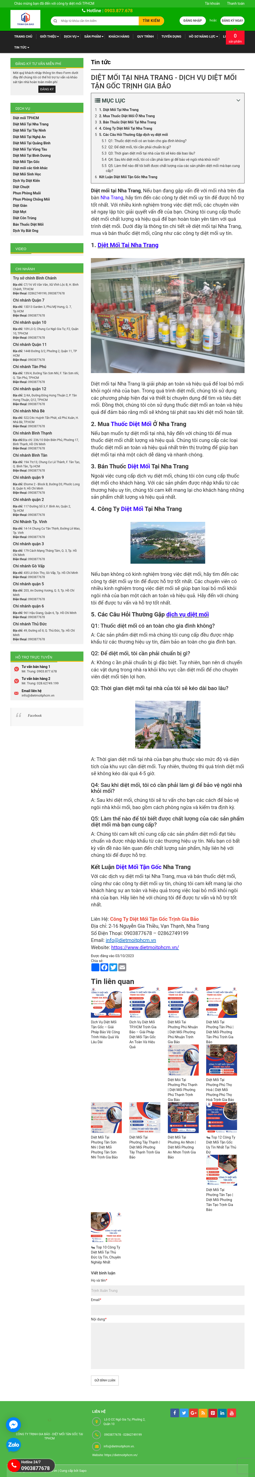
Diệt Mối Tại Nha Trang (31, 124)
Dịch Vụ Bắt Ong (25, 231)
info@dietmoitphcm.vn (131, 940)
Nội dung (98, 1319)
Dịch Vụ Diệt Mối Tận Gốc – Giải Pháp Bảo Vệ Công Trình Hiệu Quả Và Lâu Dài (105, 1032)
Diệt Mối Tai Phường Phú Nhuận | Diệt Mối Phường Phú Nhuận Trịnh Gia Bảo (183, 1032)
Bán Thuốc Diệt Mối (28, 224)
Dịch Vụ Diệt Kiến (26, 181)
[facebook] (174, 1413)
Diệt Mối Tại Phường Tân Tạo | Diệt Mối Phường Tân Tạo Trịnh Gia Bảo (219, 1200)
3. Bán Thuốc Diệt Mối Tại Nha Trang (127, 122)
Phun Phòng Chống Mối (31, 199)
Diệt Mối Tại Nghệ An (29, 137)
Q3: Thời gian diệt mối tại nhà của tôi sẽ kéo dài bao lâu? (151, 153)
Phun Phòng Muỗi (27, 193)
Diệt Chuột (21, 187)
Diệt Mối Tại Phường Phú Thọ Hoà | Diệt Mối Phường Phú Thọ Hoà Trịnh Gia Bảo (220, 1090)
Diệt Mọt (19, 212)
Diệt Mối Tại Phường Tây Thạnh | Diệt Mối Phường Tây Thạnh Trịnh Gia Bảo (144, 1147)
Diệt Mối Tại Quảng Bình (32, 143)
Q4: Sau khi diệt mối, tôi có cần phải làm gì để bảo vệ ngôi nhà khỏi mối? (163, 160)
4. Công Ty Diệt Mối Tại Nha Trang (125, 128)
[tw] (184, 1413)
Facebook (35, 715)
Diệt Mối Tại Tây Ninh (29, 130)
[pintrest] (212, 1413)
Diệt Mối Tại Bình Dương (32, 156)
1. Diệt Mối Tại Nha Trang (118, 110)
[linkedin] (222, 1413)
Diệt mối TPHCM (26, 118)
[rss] (203, 1413)
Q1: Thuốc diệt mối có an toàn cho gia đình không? (147, 141)
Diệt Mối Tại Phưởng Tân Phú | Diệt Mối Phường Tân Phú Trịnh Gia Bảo (220, 1032)
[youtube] (231, 1413)
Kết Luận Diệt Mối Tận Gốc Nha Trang (128, 177)
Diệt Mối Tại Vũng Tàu (30, 149)
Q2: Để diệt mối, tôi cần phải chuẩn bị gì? (139, 147)
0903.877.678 (119, 10)
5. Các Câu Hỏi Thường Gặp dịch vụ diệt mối (133, 135)
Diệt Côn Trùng (24, 218)
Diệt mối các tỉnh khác (30, 168)
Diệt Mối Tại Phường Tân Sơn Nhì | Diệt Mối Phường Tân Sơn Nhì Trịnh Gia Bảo (104, 1147)
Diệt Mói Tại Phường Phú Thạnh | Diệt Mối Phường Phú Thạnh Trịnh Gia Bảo (182, 1090)
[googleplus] (193, 1413)
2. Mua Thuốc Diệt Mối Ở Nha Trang (127, 116)
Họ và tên (99, 1280)
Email (96, 1300)
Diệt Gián (20, 206)
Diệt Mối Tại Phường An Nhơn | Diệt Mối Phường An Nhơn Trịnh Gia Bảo (182, 1147)
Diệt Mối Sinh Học (27, 174)
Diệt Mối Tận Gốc (26, 162)
